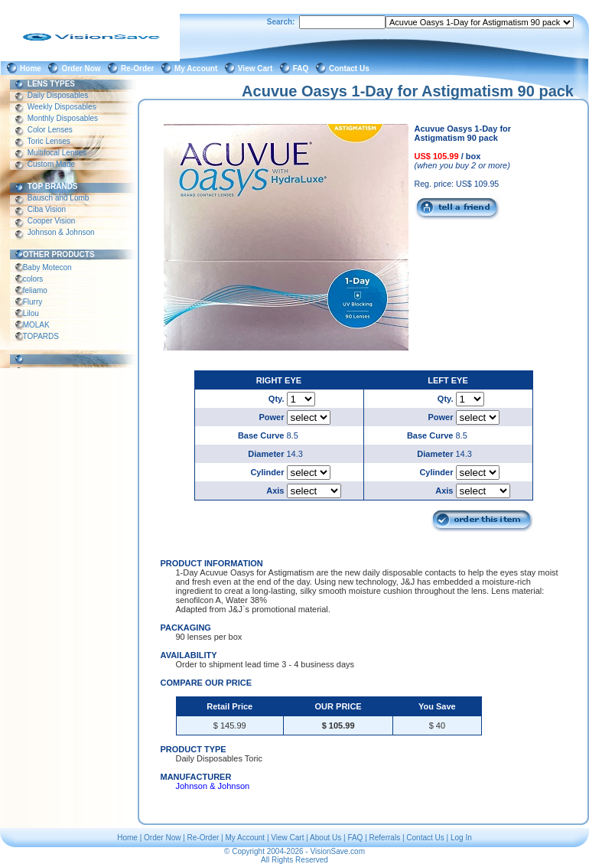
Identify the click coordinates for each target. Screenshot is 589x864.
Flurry (32, 302)
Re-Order (139, 68)
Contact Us (351, 68)
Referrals (385, 837)
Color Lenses (49, 130)
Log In (461, 837)
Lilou (31, 313)
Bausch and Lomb (58, 198)
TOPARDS (41, 336)
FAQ (303, 68)
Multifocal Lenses (57, 152)
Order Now (83, 68)
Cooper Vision (51, 221)
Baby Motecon (47, 267)
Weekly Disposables (61, 107)
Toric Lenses (49, 141)
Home (32, 68)
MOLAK (36, 325)
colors (33, 279)
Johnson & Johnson (60, 232)
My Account (198, 68)
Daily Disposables (57, 95)
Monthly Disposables (62, 118)
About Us (325, 837)
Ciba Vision (46, 209)
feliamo (35, 290)
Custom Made (51, 164)
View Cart (257, 68)
